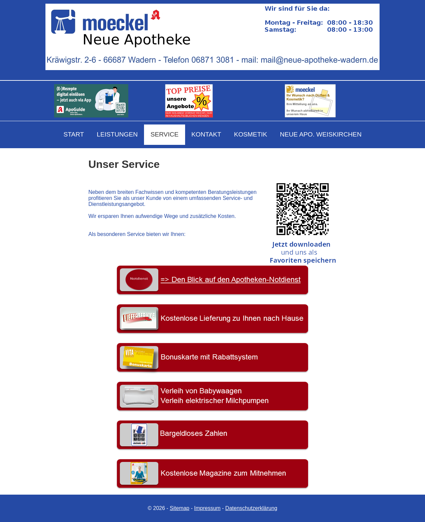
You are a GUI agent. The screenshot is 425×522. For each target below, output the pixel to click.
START (73, 134)
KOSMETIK (250, 134)
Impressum (207, 508)
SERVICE (164, 134)
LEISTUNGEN (117, 134)
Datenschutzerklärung (251, 508)
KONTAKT (206, 134)
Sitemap (179, 508)
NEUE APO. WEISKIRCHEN (321, 134)
